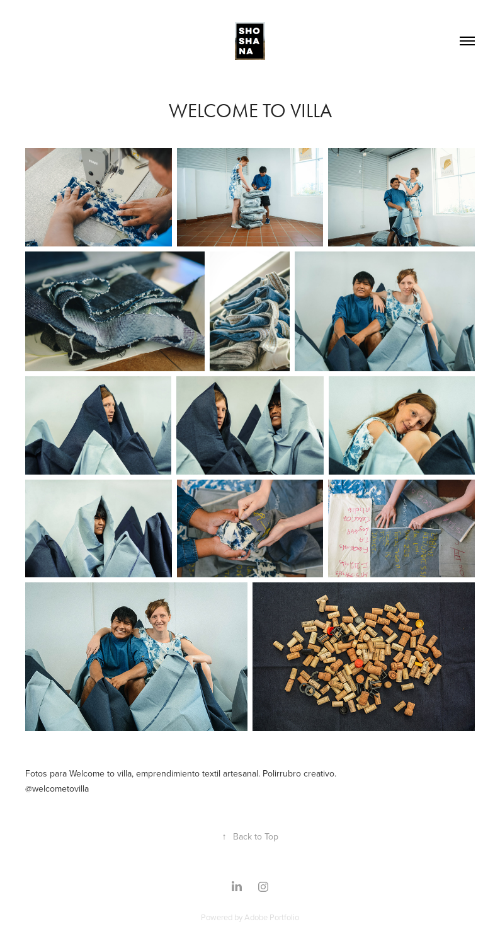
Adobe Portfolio (271, 917)
